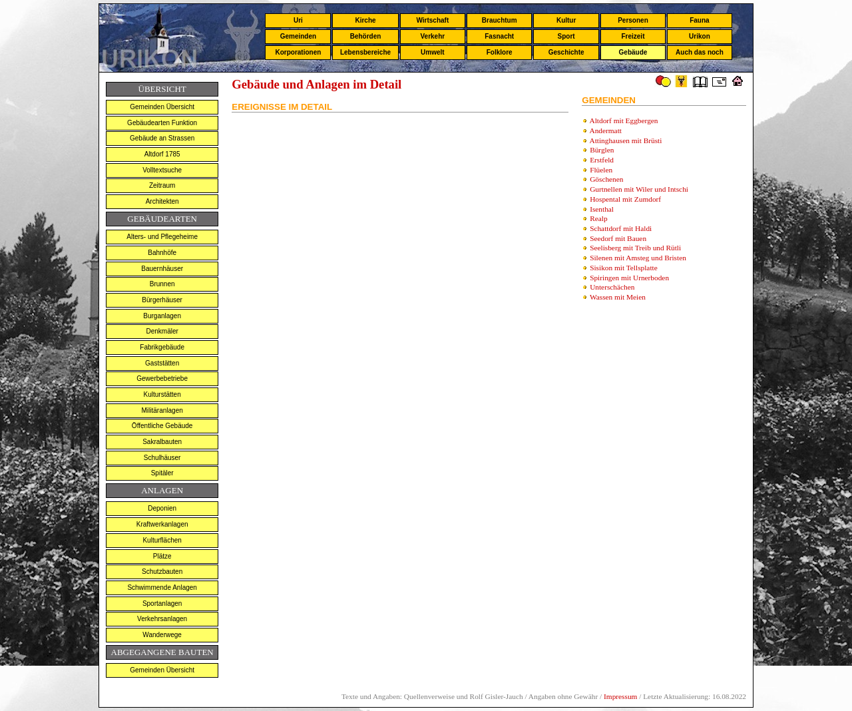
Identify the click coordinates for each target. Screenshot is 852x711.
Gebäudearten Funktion (162, 122)
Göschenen (606, 179)
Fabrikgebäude (162, 347)
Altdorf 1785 (162, 154)
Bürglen (602, 150)
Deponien (162, 508)
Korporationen (298, 52)
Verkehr (432, 36)
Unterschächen (612, 287)
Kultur (566, 20)
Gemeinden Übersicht (162, 107)
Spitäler (162, 473)
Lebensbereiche (365, 52)
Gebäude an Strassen (162, 138)
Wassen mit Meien (618, 297)
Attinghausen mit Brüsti (626, 140)
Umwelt (433, 52)
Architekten (162, 201)
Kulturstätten (162, 394)
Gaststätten (162, 363)
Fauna (699, 20)
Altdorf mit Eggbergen (624, 120)
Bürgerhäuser (162, 300)
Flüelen (601, 170)
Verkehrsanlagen (162, 618)
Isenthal (602, 209)
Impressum (620, 696)
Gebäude (633, 52)
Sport (566, 36)
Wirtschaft (432, 20)
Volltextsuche (162, 170)
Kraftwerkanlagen (162, 524)
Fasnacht (499, 36)
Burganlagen (162, 316)
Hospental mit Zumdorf (625, 199)
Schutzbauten (162, 571)
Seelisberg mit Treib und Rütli (635, 248)
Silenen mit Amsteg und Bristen (638, 258)
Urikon (699, 36)
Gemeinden (298, 36)
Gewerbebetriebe (162, 378)
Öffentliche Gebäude (162, 425)
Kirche (365, 20)
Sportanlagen (162, 603)
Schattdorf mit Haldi (621, 228)
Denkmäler (162, 331)
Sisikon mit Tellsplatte (624, 268)
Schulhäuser (162, 457)
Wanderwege (162, 634)
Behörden (365, 36)
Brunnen (162, 284)
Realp (598, 218)
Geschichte (566, 52)
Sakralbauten (162, 441)
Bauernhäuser (162, 268)
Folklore (500, 52)
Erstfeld (602, 160)
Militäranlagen (162, 410)
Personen (633, 20)
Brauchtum (499, 20)
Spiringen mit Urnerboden (629, 278)
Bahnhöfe (162, 252)
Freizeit (632, 36)
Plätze (162, 556)
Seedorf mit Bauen (618, 238)
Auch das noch (700, 52)
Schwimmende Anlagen (162, 587)
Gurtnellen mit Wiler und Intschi (639, 189)
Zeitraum (162, 185)
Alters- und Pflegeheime (162, 236)
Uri (298, 20)
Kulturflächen (161, 540)
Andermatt (606, 130)
